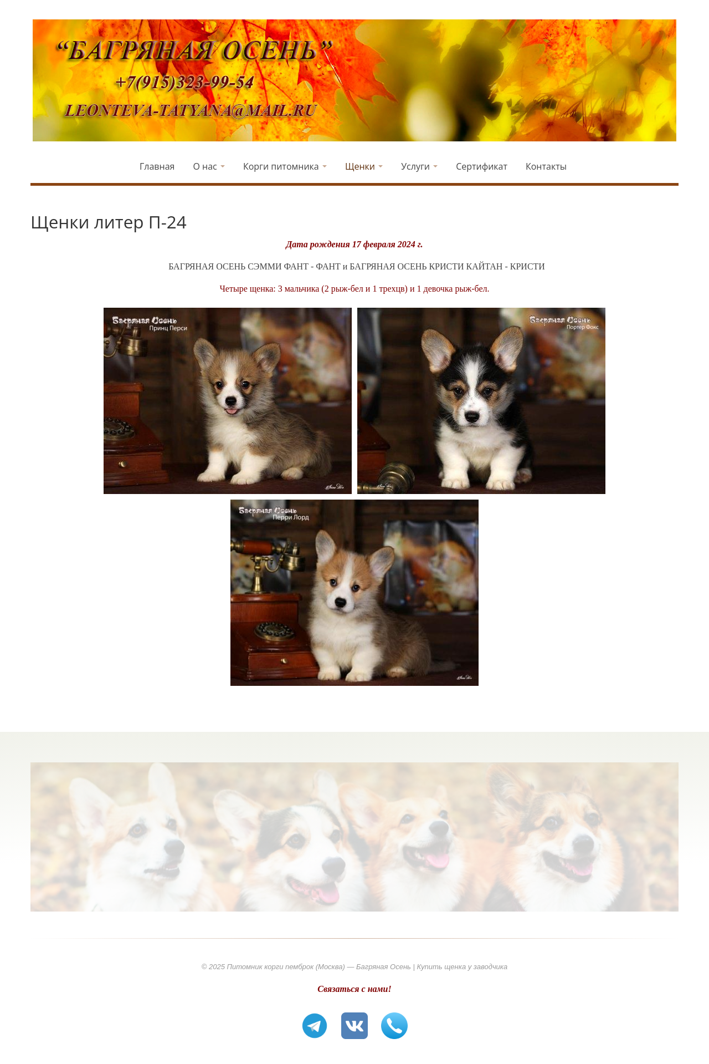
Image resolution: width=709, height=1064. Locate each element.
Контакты (546, 166)
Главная (157, 166)
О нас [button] (208, 166)
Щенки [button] (364, 166)
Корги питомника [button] (285, 166)
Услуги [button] (419, 166)
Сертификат (481, 166)
